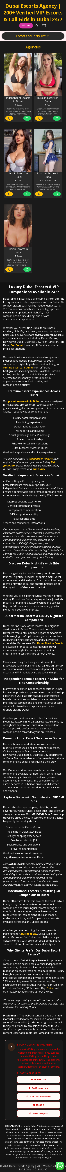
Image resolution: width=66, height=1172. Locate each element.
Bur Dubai (17, 345)
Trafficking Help (38, 1088)
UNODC (38, 1105)
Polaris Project (39, 1113)
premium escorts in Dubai (24, 401)
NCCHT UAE (38, 1079)
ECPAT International (39, 1096)
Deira (50, 988)
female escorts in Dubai (18, 367)
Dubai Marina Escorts (50, 643)
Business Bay (29, 933)
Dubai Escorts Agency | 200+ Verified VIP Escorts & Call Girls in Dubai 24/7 (33, 12)
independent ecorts (41, 458)
